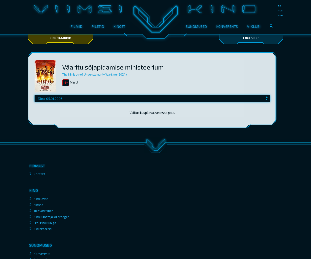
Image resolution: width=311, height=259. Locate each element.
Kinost (119, 26)
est (280, 5)
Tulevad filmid (43, 211)
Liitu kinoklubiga (44, 223)
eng (280, 15)
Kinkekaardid (60, 38)
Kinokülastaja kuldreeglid (51, 217)
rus (280, 10)
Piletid (98, 26)
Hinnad (38, 205)
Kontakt (39, 174)
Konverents (227, 26)
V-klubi (253, 26)
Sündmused (196, 26)
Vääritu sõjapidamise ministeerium (113, 67)
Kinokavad (40, 199)
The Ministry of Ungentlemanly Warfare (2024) (94, 74)
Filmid (76, 26)
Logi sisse (251, 38)
